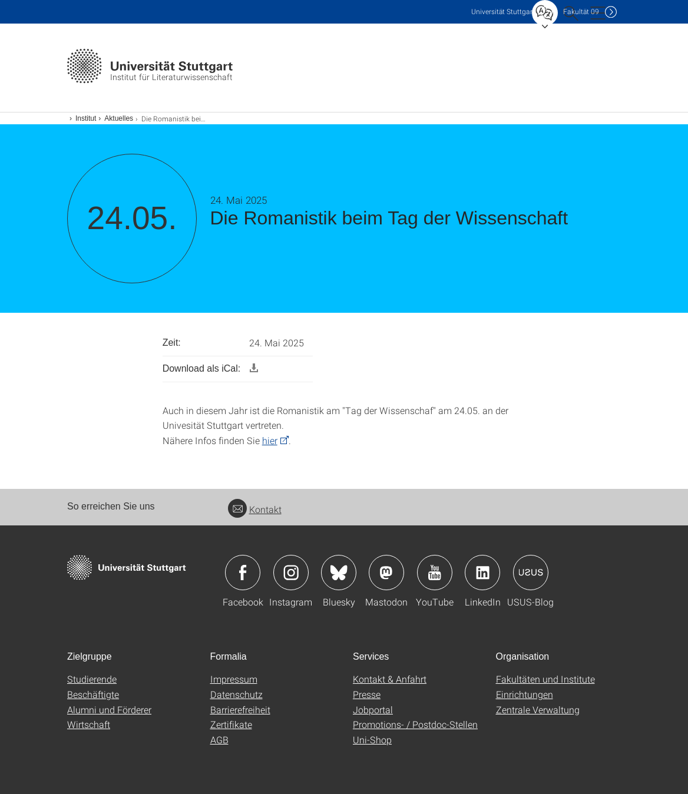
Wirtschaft (88, 724)
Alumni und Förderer (109, 709)
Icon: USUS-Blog (530, 572)
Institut (85, 118)
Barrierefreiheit (240, 709)
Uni (503, 11)
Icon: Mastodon (386, 572)
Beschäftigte (93, 694)
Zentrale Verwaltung (538, 709)
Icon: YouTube (434, 572)
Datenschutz (236, 694)
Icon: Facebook (242, 572)
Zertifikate (231, 724)
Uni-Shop (372, 739)
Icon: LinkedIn (482, 572)
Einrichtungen (524, 694)
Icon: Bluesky (338, 572)
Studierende (92, 679)
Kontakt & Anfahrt (389, 679)
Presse (367, 694)
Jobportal (373, 709)
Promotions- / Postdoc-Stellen (415, 724)
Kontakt (255, 509)
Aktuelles (118, 118)
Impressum (233, 679)
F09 (581, 11)
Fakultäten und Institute (545, 679)
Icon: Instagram (291, 572)
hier (269, 440)
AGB (219, 739)
